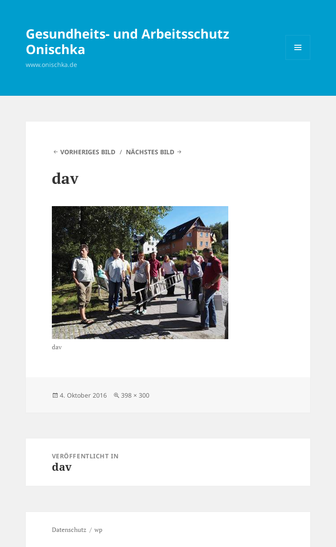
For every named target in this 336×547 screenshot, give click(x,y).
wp (98, 529)
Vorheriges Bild (87, 152)
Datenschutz (69, 529)
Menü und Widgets (298, 59)
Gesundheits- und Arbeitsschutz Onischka (127, 41)
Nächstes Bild (150, 152)
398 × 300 (135, 395)
